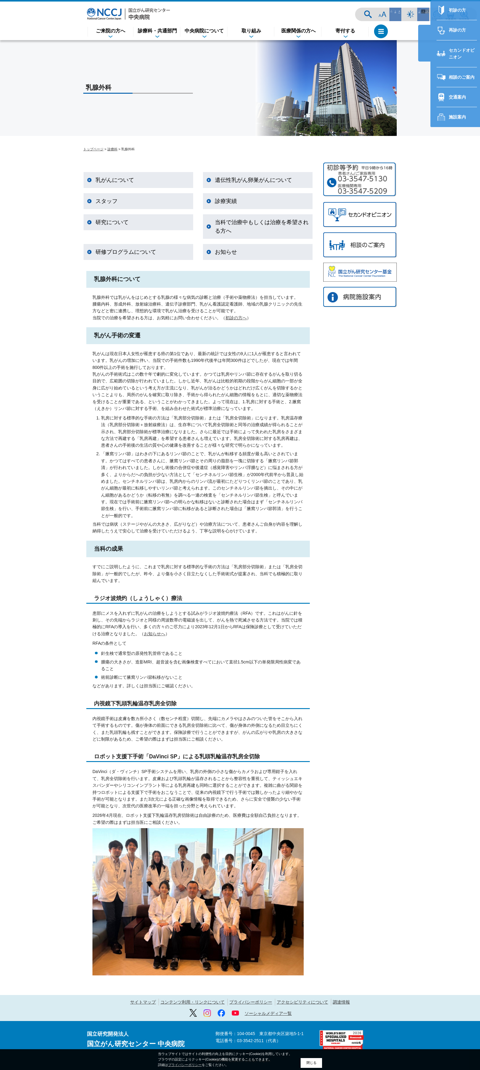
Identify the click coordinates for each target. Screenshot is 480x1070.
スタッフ (107, 201)
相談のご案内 (441, 473)
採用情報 (464, 14)
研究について (112, 222)
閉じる (311, 1062)
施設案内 (436, 513)
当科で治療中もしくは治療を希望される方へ (262, 226)
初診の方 (436, 413)
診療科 (112, 149)
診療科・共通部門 (157, 30)
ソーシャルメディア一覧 (268, 1013)
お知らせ (226, 252)
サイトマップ (143, 1002)
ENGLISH (437, 14)
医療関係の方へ (298, 30)
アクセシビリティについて (302, 1002)
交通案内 (450, 14)
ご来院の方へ (110, 30)
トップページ (93, 149)
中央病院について (204, 30)
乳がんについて (115, 180)
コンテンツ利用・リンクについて (192, 1002)
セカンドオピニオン (447, 453)
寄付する (345, 30)
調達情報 (341, 1002)
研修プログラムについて (126, 252)
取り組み (251, 30)
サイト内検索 (392, 14)
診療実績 (226, 201)
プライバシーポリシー (250, 1002)
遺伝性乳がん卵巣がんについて (253, 180)
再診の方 (436, 433)
